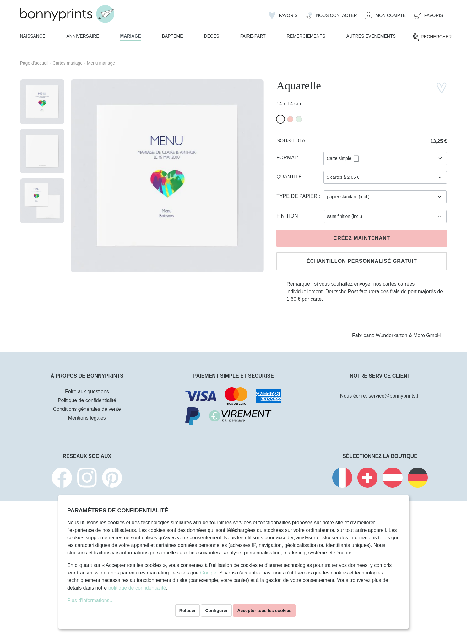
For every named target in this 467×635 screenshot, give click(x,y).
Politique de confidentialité (87, 400)
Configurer (216, 610)
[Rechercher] (432, 37)
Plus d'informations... (90, 600)
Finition (287, 216)
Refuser (187, 610)
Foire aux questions (87, 391)
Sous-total (292, 140)
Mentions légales (87, 418)
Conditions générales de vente (87, 409)
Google (208, 572)
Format (286, 157)
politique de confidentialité (137, 587)
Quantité (289, 176)
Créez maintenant (362, 238)
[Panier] (428, 15)
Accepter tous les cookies (264, 610)
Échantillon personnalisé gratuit (362, 261)
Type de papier (297, 196)
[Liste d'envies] (283, 15)
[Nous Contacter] (331, 15)
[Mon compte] (385, 15)
